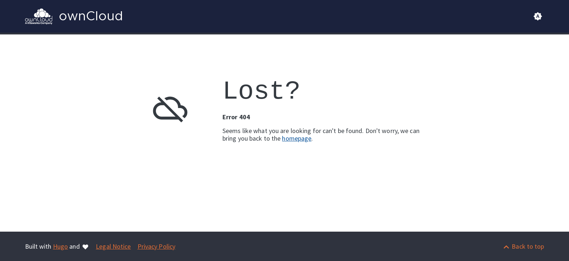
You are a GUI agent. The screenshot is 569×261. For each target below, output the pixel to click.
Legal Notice (113, 246)
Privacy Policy (157, 246)
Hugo (60, 246)
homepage (296, 138)
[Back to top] (523, 246)
